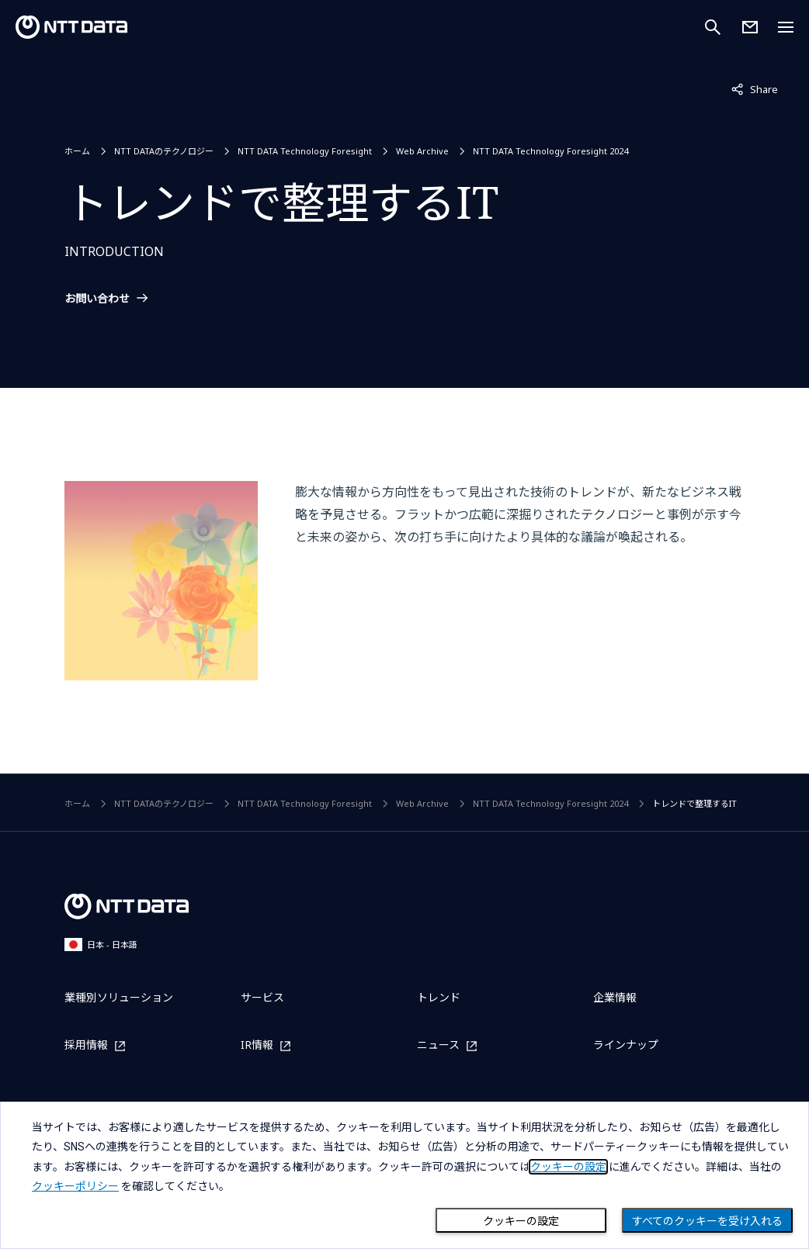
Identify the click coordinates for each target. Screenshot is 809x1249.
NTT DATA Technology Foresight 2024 (550, 151)
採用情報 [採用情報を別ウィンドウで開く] (86, 1045)
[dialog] (404, 1175)
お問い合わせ (97, 298)
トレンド (438, 997)
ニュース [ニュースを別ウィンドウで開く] (438, 1045)
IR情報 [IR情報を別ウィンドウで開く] (257, 1045)
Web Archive (422, 151)
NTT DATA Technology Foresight (305, 151)
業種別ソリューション (118, 997)
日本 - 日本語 (100, 944)
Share (754, 88)
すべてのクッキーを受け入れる (707, 1221)
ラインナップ (625, 1044)
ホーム (77, 151)
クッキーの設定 (521, 1221)
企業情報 (615, 997)
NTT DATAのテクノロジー (164, 151)
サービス (262, 997)
